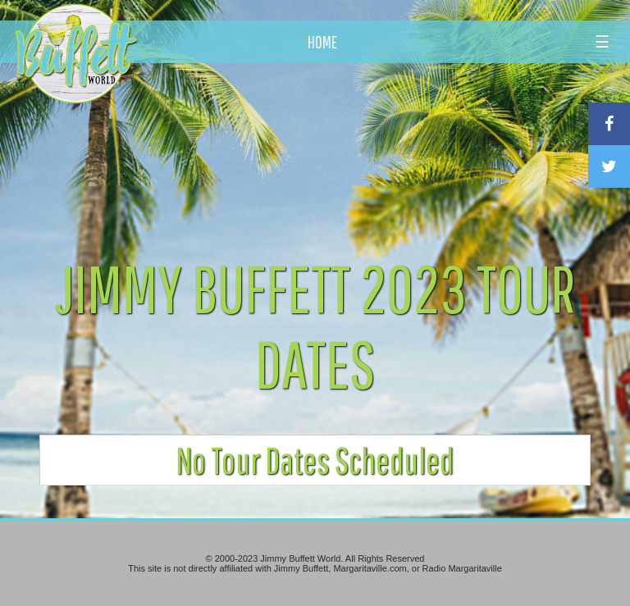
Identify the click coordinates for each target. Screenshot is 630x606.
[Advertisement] (368, 152)
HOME (322, 42)
